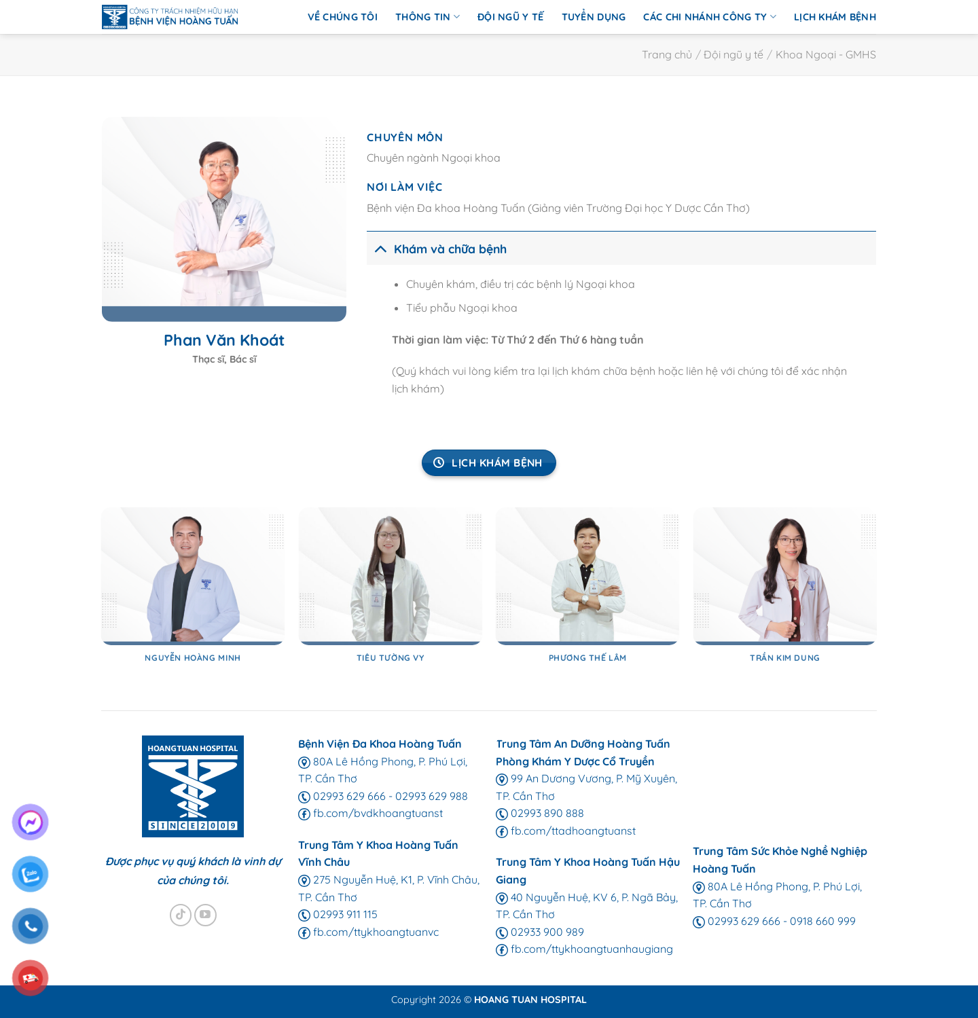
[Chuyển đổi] (380, 248)
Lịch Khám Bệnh (835, 17)
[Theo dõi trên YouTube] (205, 915)
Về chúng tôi (343, 17)
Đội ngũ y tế (510, 17)
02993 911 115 (338, 914)
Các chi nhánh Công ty (709, 16)
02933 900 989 (540, 932)
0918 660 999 (823, 921)
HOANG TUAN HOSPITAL (530, 1000)
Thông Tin (427, 16)
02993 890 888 (540, 813)
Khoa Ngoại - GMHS (826, 54)
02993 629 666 (342, 796)
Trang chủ (667, 54)
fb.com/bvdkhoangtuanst (370, 813)
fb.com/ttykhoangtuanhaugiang (584, 949)
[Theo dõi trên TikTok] (181, 915)
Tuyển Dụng (594, 17)
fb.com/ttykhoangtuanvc (368, 932)
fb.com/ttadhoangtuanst (566, 830)
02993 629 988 (431, 796)
